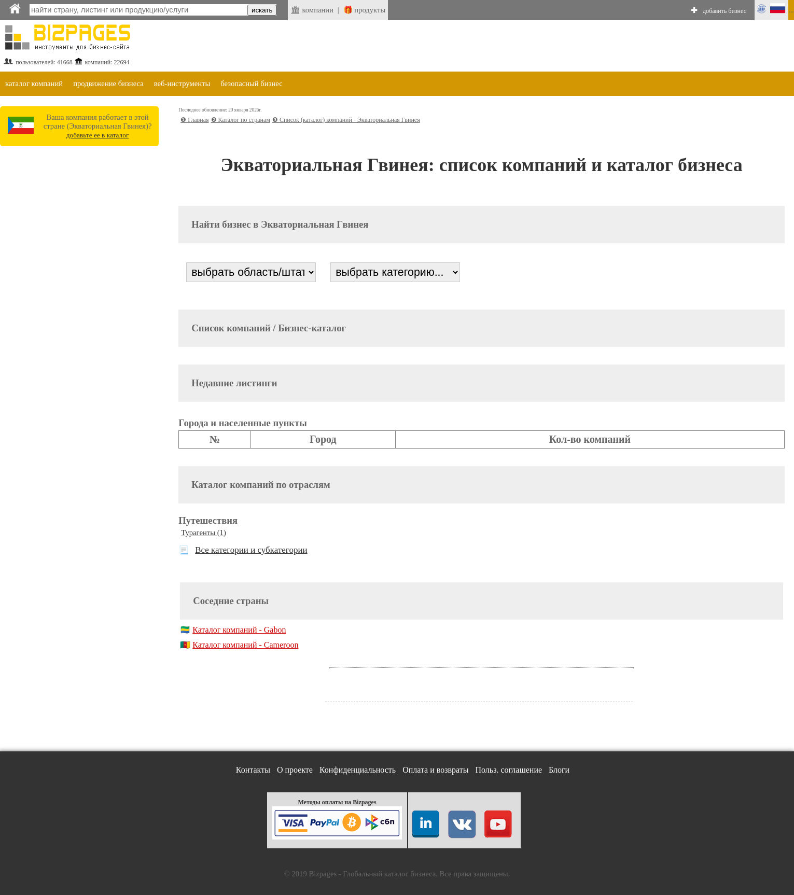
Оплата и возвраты (435, 769)
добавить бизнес (724, 11)
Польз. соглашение (509, 769)
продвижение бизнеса (108, 83)
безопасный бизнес (251, 83)
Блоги (559, 769)
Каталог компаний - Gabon (239, 629)
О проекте (295, 769)
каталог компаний (34, 83)
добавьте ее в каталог (97, 135)
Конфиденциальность (357, 769)
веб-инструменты (182, 83)
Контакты (253, 769)
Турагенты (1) (203, 532)
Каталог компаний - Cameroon (245, 644)
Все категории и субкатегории (251, 550)
